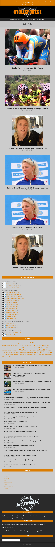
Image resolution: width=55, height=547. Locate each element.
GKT (17, 302)
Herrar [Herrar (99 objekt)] (34, 345)
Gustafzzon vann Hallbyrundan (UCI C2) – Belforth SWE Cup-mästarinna (27, 397)
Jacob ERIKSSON (10, 304)
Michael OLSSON (10, 327)
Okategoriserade (8, 482)
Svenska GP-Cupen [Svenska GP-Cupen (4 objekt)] (15, 350)
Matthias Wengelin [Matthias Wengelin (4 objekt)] (30, 347)
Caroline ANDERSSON (12, 294)
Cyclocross (7, 474)
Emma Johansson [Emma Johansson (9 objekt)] (19, 345)
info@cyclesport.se (7, 527)
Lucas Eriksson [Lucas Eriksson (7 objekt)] (22, 347)
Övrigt (5, 484)
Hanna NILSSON (10, 316)
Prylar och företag (8, 486)
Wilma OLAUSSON (11, 287)
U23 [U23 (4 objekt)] (36, 352)
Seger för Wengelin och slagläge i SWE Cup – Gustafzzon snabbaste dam (25, 407)
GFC (19, 285)
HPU (19, 294)
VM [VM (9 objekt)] (43, 354)
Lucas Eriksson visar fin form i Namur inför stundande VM (20, 431)
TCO (17, 304)
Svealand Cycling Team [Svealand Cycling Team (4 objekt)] (6, 350)
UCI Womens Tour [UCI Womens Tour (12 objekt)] (16, 354)
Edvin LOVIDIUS (10, 310)
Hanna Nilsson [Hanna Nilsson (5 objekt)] (28, 345)
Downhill (6, 476)
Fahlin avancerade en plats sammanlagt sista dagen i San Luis (27, 108)
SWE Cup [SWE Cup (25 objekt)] (22, 350)
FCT (23, 298)
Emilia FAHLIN (10, 283)
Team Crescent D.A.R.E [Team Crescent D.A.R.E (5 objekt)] (7, 352)
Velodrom (6, 488)
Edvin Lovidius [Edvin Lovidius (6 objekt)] (39, 343)
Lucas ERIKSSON (10, 306)
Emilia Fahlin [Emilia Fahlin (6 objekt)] (5, 345)
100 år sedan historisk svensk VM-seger (15, 421)
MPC (17, 292)
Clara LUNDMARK (10, 312)
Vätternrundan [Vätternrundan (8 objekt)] (48, 354)
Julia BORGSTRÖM (11, 300)
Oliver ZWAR (9, 334)
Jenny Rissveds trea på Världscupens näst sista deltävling (20, 412)
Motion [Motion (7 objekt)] (36, 347)
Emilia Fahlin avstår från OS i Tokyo (27, 68)
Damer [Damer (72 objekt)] (32, 342)
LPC (16, 310)
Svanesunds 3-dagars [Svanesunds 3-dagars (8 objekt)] (46, 347)
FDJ (15, 283)
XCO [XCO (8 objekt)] (10, 356)
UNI (20, 332)
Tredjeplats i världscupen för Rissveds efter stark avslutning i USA (31, 365)
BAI (20, 296)
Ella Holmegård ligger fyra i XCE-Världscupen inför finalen (20, 417)
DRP (15, 318)
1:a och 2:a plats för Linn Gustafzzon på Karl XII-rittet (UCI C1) (21, 436)
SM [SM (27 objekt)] (39, 348)
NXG (18, 300)
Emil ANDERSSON (11, 292)
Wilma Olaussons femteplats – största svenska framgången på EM (22, 441)
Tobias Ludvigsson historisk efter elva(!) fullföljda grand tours (21, 460)
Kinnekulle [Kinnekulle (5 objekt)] (12, 347)
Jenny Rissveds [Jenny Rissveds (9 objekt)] (42, 345)
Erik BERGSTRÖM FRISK (12, 296)
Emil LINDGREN (10, 325)
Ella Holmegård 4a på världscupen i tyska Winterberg (19, 445)
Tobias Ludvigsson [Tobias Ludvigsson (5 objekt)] (25, 352)
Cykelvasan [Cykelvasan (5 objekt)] (26, 343)
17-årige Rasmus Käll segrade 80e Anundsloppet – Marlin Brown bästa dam (25, 450)
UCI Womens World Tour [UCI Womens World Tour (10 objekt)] (29, 354)
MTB (5, 480)
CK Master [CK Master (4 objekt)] (21, 343)
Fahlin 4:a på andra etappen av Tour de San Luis (27, 227)
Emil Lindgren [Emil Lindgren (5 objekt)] (11, 345)
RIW (17, 306)
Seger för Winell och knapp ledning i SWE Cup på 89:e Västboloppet (31, 381)
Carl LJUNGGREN (10, 308)
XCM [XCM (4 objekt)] (8, 356)
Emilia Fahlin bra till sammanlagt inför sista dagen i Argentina (27, 188)
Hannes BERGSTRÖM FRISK (13, 298)
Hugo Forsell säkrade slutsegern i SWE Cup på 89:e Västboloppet (31, 389)
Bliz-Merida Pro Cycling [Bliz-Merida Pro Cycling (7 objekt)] (13, 343)
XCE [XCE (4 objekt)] (5, 356)
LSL (17, 316)
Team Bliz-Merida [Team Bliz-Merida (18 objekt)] (45, 350)
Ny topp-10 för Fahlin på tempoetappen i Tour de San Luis (28, 148)
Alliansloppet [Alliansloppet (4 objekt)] (4, 343)
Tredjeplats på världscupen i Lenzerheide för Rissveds (19, 464)
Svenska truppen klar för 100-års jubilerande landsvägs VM (20, 426)
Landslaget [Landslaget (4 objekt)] (17, 347)
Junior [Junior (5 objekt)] (8, 347)
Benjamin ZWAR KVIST (12, 332)
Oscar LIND (9, 323)
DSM (18, 287)
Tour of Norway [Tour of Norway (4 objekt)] (32, 352)
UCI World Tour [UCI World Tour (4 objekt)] (39, 354)
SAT (14, 323)
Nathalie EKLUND (10, 302)
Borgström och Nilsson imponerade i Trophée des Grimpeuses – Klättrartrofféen (27, 402)
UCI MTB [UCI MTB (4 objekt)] (9, 354)
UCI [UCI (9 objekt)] (38, 352)
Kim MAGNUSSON (11, 314)
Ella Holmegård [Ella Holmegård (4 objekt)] (46, 343)
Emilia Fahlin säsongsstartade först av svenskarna (27, 267)
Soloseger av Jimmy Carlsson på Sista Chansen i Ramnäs (20, 455)
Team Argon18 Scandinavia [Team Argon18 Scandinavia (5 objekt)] (32, 350)
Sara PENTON (10, 318)
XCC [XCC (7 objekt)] (3, 356)
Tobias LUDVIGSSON (11, 285)
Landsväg (6, 478)
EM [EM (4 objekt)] (49, 343)
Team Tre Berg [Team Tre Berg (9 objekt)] (17, 352)
